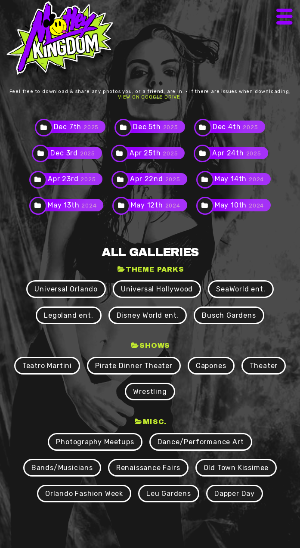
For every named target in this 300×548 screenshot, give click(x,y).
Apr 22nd (155, 179)
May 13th (72, 205)
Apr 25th (154, 153)
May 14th (239, 179)
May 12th (155, 205)
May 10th (239, 205)
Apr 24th (236, 153)
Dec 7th (76, 127)
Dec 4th (235, 127)
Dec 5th (155, 127)
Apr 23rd (72, 179)
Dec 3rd (72, 153)
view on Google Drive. (150, 97)
